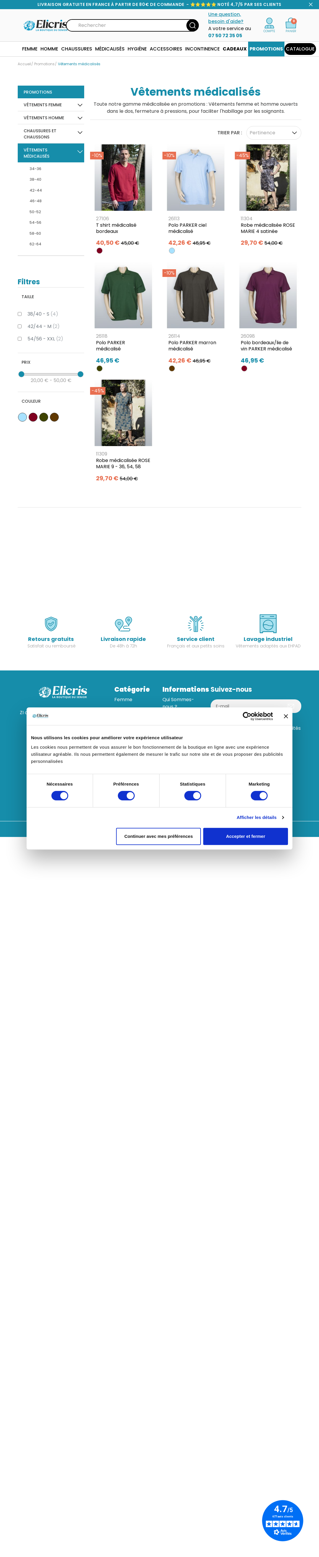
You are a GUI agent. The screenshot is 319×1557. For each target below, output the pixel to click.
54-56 (35, 222)
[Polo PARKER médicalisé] (123, 315)
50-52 (35, 212)
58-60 (35, 233)
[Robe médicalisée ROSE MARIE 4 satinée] (268, 197)
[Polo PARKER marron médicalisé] (195, 315)
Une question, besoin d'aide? (225, 18)
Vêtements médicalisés (36, 153)
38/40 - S (42, 314)
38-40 (35, 179)
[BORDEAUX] (99, 251)
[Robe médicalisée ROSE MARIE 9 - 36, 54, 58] (123, 433)
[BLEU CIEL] (172, 251)
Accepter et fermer (245, 836)
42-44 (36, 190)
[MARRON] (172, 368)
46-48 (36, 201)
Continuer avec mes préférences (158, 836)
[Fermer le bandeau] (286, 716)
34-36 (35, 169)
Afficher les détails (256, 817)
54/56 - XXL (45, 338)
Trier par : (229, 132)
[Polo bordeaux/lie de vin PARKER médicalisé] (268, 315)
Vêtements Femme (43, 105)
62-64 (35, 244)
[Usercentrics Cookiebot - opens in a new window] (247, 716)
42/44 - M (43, 326)
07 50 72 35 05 (225, 35)
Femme (123, 699)
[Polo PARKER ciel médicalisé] (195, 197)
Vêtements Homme (44, 118)
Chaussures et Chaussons (40, 134)
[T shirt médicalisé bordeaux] (123, 197)
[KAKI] (99, 368)
